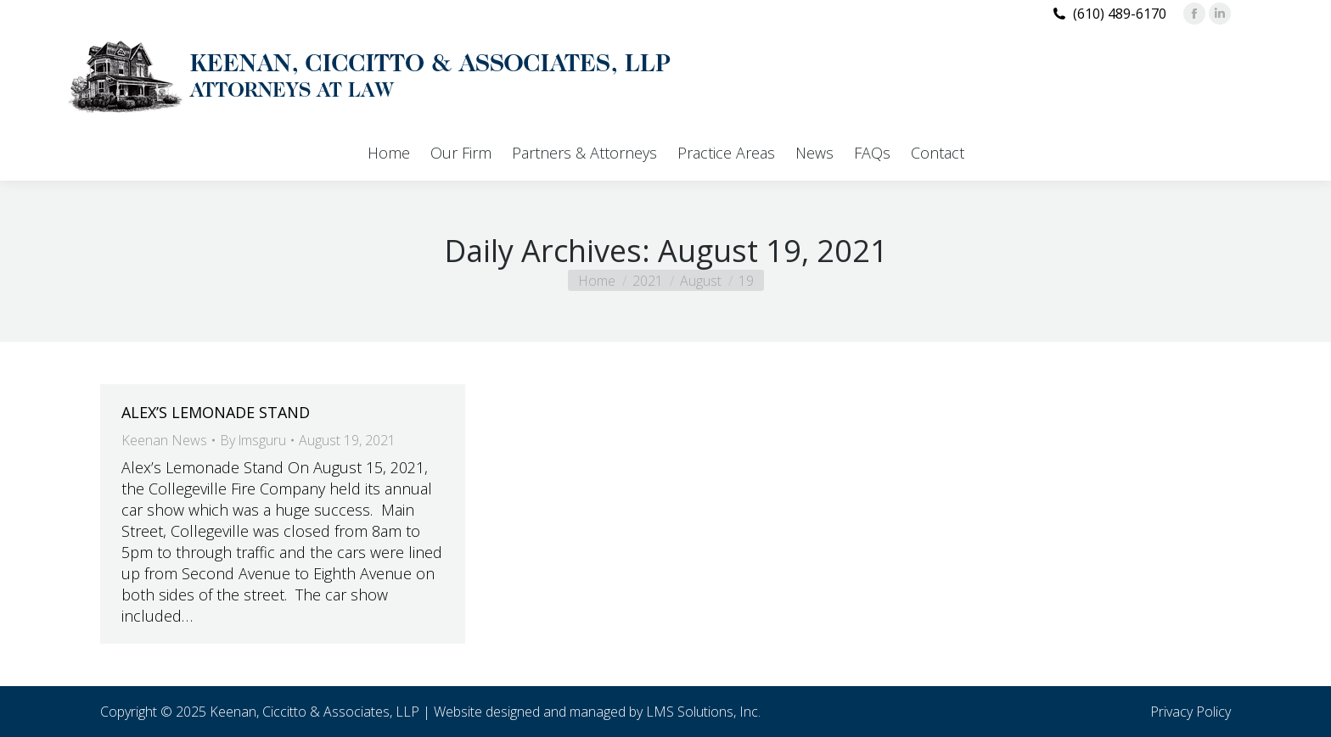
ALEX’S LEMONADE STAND (215, 412)
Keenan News (164, 440)
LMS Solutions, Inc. (703, 711)
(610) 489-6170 (1119, 13)
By (253, 440)
